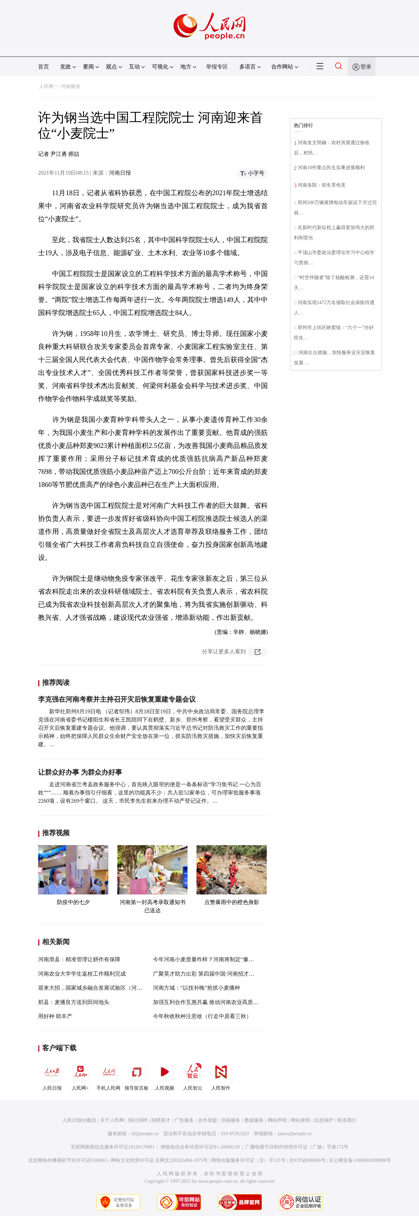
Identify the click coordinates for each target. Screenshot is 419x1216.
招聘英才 (160, 1120)
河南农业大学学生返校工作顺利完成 (82, 974)
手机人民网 (108, 1075)
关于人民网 (112, 1120)
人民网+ (80, 1075)
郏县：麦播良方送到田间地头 (73, 1002)
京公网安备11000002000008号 (360, 1160)
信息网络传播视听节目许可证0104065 (67, 1160)
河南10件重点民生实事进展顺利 (331, 167)
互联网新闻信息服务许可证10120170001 (113, 1147)
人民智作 (221, 1075)
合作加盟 (207, 1120)
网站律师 (300, 1120)
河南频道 (70, 86)
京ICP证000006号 (307, 1160)
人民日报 (52, 1075)
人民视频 (165, 1075)
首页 (43, 67)
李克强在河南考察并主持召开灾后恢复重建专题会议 (117, 699)
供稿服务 (230, 1120)
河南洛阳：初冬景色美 (322, 185)
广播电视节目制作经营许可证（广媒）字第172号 (296, 1147)
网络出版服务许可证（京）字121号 (248, 1160)
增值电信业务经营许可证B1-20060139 (200, 1147)
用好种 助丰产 (55, 1016)
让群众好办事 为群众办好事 (80, 772)
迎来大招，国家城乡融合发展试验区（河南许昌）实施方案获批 (115, 988)
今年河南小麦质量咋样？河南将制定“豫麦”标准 (210, 959)
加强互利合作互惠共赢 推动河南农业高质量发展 (211, 1002)
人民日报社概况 (79, 1120)
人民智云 (193, 1075)
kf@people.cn (145, 1133)
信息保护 (323, 1120)
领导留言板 (136, 1075)
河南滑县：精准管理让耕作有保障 (79, 959)
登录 (365, 67)
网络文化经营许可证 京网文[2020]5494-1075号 (159, 1160)
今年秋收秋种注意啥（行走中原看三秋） (202, 1016)
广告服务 (184, 1120)
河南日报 (120, 173)
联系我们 (347, 1120)
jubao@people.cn (294, 1133)
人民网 (46, 86)
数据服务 (254, 1120)
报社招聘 (137, 1120)
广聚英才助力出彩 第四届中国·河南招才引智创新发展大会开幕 (228, 974)
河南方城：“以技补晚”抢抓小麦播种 (196, 988)
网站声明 (277, 1120)
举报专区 (217, 67)
